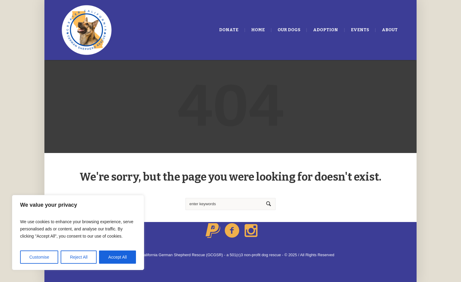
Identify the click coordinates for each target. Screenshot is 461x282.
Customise (39, 257)
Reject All (78, 257)
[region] (78, 232)
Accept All (117, 257)
